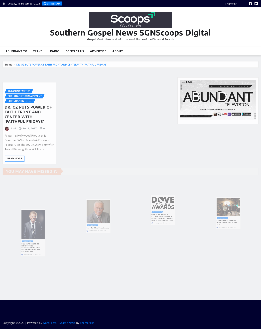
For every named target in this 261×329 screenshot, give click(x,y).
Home (8, 65)
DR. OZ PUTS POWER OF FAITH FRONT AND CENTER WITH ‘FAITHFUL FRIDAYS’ (61, 65)
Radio (55, 51)
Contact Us (75, 51)
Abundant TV (16, 51)
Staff (13, 141)
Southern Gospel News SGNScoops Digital (130, 32)
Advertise (98, 51)
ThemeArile (87, 323)
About (117, 51)
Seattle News (67, 323)
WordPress (50, 323)
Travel (38, 51)
